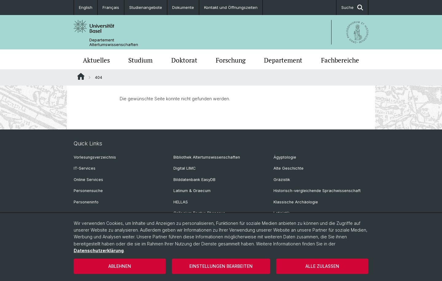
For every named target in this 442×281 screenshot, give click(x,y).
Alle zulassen (322, 266)
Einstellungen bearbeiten (221, 266)
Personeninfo (86, 202)
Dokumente (183, 7)
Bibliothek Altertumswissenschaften (206, 157)
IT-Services (84, 168)
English (85, 7)
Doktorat (184, 60)
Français (111, 7)
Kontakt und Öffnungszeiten (231, 7)
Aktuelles (96, 60)
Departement (283, 60)
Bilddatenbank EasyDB (194, 179)
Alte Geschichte (288, 168)
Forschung (231, 60)
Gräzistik (281, 179)
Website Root (80, 76)
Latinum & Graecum (192, 190)
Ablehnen (119, 266)
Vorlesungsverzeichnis (95, 157)
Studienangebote (145, 7)
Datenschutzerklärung (99, 250)
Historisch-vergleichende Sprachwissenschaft (317, 190)
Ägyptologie (284, 157)
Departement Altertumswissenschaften (113, 42)
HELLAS (180, 202)
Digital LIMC (184, 168)
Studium (140, 60)
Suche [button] (352, 7)
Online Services (88, 179)
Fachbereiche (340, 60)
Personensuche (88, 190)
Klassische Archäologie (295, 202)
